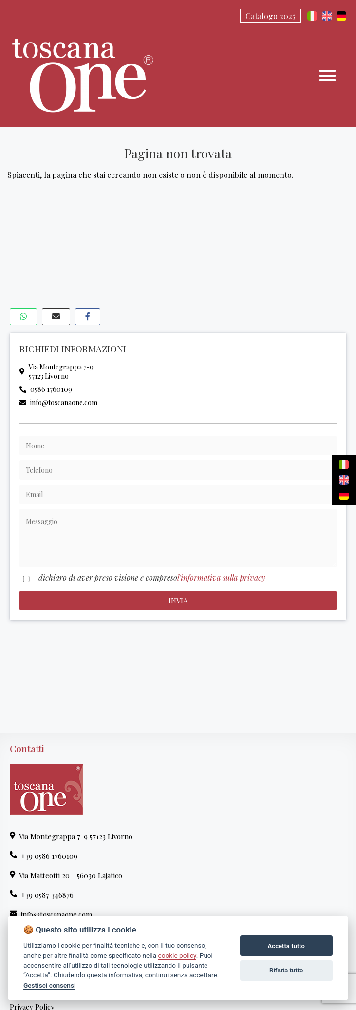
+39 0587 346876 (42, 895)
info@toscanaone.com (58, 402)
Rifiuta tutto (286, 970)
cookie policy (177, 955)
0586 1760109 (45, 389)
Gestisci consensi (49, 985)
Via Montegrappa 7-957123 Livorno (56, 371)
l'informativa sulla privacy (221, 577)
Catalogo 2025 (270, 16)
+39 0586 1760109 (43, 856)
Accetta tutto (286, 946)
